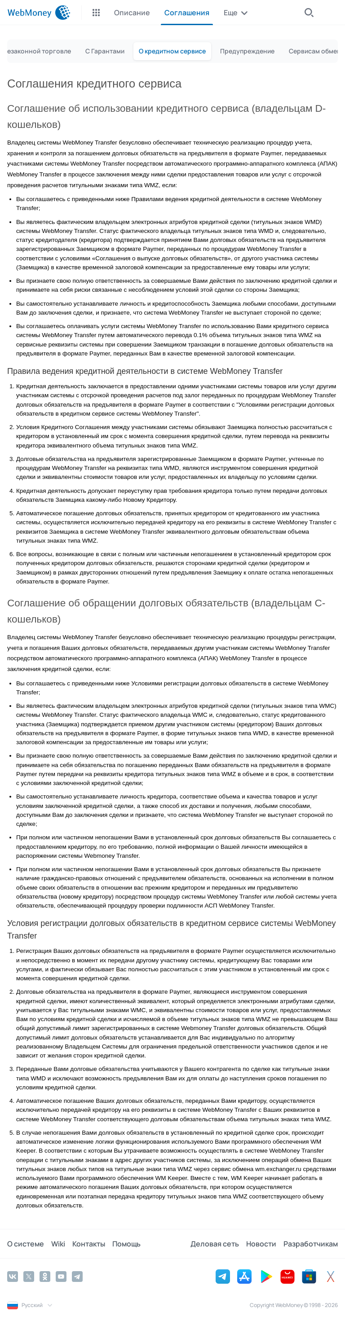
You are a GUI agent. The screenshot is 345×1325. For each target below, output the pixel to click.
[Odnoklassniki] (45, 1276)
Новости (261, 1244)
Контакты (88, 1244)
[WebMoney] (39, 12)
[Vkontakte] (12, 1276)
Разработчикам (310, 1244)
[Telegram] (77, 1276)
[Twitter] (28, 1276)
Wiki (58, 1244)
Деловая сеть (214, 1244)
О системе (25, 1244)
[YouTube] (61, 1276)
